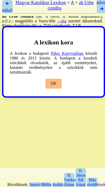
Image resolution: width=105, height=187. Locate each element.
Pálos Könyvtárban (67, 53)
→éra (62, 21)
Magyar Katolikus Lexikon (41, 2)
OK (54, 83)
